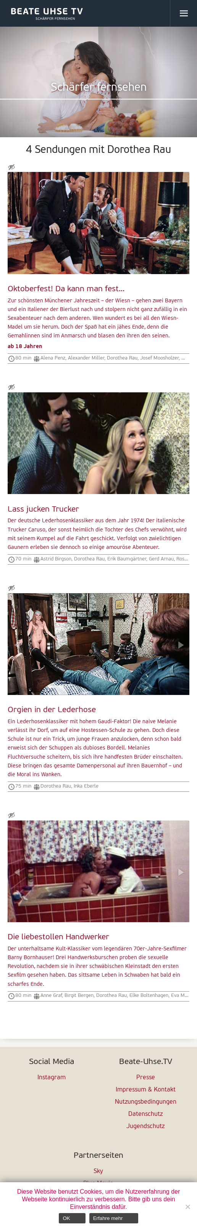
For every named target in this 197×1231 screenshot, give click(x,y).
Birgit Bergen (79, 995)
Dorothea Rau (122, 358)
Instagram (51, 1078)
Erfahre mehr (108, 1218)
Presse (145, 1078)
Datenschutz (145, 1114)
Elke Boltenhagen (148, 995)
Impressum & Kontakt (146, 1090)
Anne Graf (51, 995)
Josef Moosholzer (159, 358)
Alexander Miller (86, 358)
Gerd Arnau (161, 559)
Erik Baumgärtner (126, 559)
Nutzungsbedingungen (145, 1102)
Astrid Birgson (55, 559)
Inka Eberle (86, 786)
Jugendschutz (145, 1126)
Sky (98, 1171)
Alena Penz (52, 358)
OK (66, 1218)
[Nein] (187, 1206)
